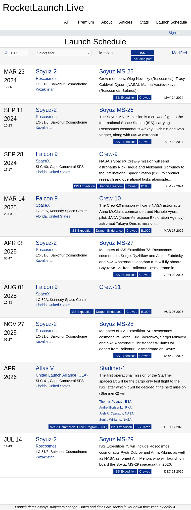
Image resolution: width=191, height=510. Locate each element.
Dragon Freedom (110, 186)
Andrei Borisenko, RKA (115, 407)
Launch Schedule (171, 22)
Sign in (174, 33)
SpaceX (43, 161)
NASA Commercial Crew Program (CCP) (78, 427)
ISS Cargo (143, 427)
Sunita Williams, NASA (115, 419)
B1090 (145, 230)
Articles (125, 22)
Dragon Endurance (109, 230)
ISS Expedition (125, 97)
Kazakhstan (45, 89)
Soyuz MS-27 (116, 243)
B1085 (145, 186)
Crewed (144, 97)
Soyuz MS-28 (116, 324)
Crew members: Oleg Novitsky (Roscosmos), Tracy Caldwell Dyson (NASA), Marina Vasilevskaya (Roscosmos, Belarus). (142, 84)
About (106, 22)
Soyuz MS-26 (116, 110)
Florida (41, 172)
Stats (144, 22)
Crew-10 (110, 198)
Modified (179, 53)
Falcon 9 (47, 154)
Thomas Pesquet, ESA (115, 401)
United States (59, 172)
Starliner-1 (112, 368)
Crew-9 (108, 154)
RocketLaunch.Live (43, 7)
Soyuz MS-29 (116, 439)
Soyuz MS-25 (116, 71)
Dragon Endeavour (109, 312)
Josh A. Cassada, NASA (116, 413)
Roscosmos (46, 78)
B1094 (145, 312)
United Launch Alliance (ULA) (62, 375)
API (67, 22)
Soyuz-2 (46, 71)
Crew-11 (110, 287)
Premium (86, 22)
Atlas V (45, 368)
